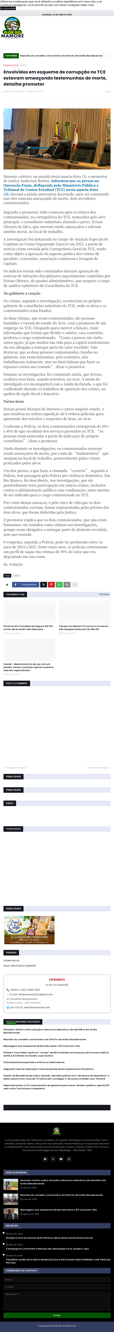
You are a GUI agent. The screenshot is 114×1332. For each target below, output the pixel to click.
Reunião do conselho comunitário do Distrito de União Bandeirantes (61, 55)
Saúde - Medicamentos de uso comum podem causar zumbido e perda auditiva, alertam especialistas (28, 667)
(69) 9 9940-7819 (30, 989)
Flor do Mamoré (67, 1325)
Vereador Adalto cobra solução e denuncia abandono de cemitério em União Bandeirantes (50, 1031)
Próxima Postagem (98, 767)
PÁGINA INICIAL (11, 960)
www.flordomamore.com (37, 1007)
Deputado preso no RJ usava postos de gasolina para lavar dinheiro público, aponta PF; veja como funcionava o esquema (56, 1087)
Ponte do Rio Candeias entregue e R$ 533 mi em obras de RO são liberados (28, 628)
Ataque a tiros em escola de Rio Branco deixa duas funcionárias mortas (49, 1237)
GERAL (23, 65)
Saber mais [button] (87, 5)
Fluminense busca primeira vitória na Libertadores (34, 1062)
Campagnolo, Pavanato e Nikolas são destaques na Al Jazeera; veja (47, 1248)
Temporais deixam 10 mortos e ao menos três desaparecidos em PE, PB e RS (83, 628)
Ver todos (104, 594)
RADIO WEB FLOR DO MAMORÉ (19, 965)
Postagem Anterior (15, 767)
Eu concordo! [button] (8, 8)
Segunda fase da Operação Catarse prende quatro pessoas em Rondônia (48, 1069)
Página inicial (10, 65)
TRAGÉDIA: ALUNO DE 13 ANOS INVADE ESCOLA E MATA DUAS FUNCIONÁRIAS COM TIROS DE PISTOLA (58, 1261)
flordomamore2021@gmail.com (36, 994)
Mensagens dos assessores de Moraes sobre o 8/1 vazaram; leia (41, 1046)
